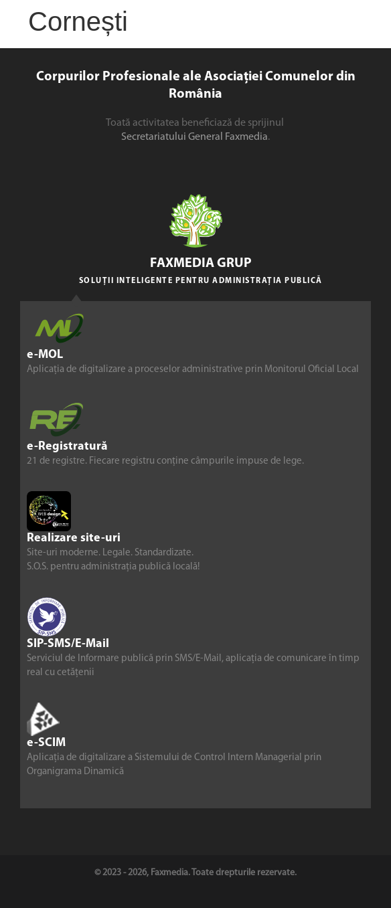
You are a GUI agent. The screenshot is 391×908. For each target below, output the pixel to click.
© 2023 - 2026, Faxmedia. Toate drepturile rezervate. (195, 873)
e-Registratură (67, 446)
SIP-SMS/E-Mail (68, 644)
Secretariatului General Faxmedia (194, 137)
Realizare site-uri (74, 538)
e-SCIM (46, 743)
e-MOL (45, 355)
